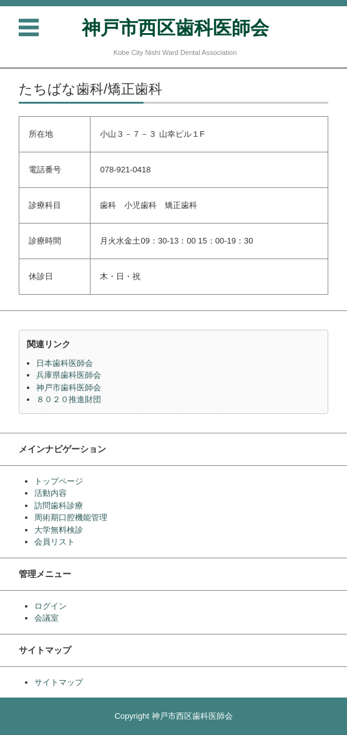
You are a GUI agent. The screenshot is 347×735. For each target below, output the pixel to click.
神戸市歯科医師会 (68, 387)
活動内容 (50, 493)
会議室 (46, 618)
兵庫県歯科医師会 (68, 375)
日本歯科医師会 (64, 363)
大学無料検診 (58, 530)
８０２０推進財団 (68, 399)
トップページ (58, 481)
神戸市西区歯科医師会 (175, 27)
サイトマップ (58, 682)
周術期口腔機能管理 (70, 517)
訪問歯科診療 (58, 505)
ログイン (50, 606)
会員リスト (54, 541)
